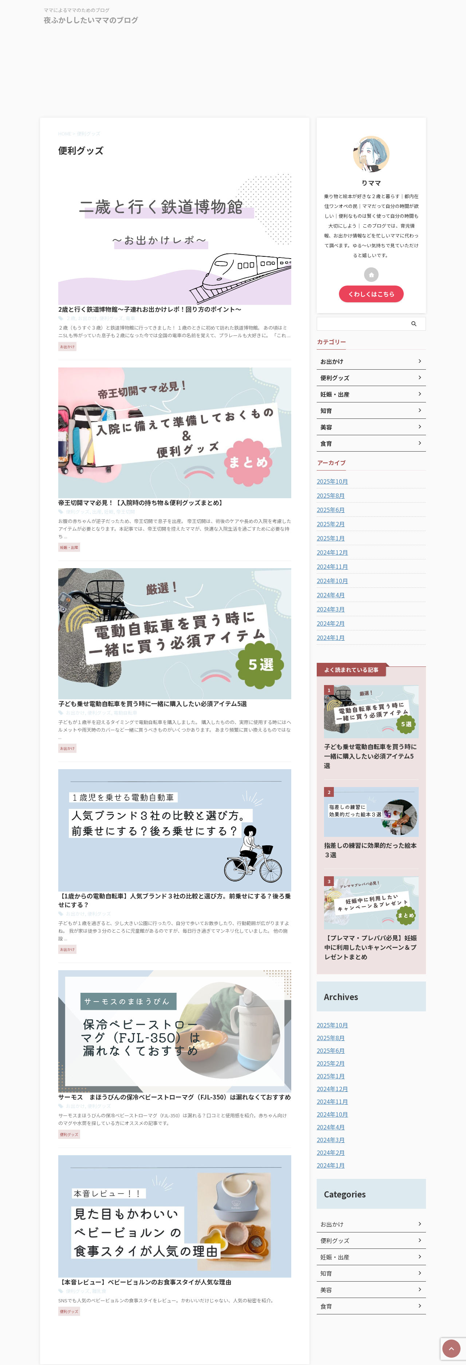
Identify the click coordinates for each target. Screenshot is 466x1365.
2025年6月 (329, 508)
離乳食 (211, 660)
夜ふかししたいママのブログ (91, 20)
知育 (325, 1248)
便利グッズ (223, 197)
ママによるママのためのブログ (233, 1331)
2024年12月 (330, 551)
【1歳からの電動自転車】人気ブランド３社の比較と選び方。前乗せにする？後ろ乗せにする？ (231, 466)
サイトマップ (277, 1317)
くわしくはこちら (371, 293)
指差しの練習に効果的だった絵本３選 (370, 835)
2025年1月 (329, 536)
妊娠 (220, 285)
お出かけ (200, 197)
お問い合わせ (242, 1317)
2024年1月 (329, 636)
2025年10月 (330, 480)
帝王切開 (236, 285)
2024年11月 (330, 565)
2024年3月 (329, 607)
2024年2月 (329, 622)
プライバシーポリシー (198, 1317)
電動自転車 (236, 380)
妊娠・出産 (333, 1232)
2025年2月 (329, 522)
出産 (209, 285)
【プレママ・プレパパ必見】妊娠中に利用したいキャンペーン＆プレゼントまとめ (370, 927)
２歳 (185, 197)
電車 (240, 197)
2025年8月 (329, 494)
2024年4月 (329, 593)
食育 (325, 1281)
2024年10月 (330, 579)
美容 (325, 1265)
